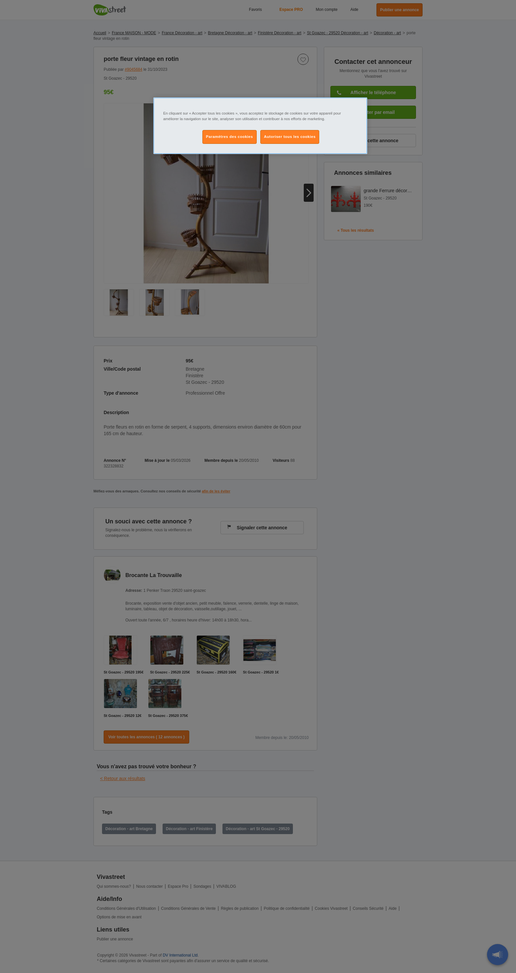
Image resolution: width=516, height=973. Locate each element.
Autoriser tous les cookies (290, 137)
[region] (260, 125)
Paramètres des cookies (229, 137)
